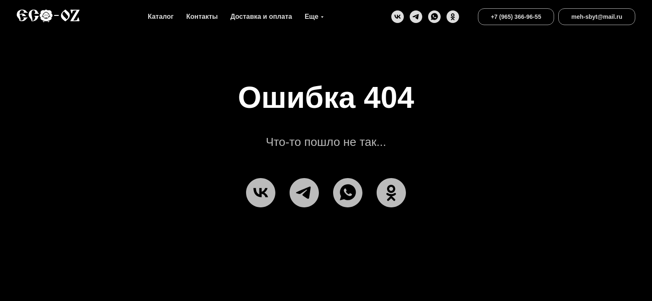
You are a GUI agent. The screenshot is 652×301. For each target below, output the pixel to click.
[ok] (453, 16)
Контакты (202, 16)
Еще (311, 16)
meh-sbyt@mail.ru (596, 16)
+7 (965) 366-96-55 (516, 16)
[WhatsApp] (434, 16)
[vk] (397, 16)
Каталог (161, 16)
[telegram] (416, 16)
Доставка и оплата (261, 16)
